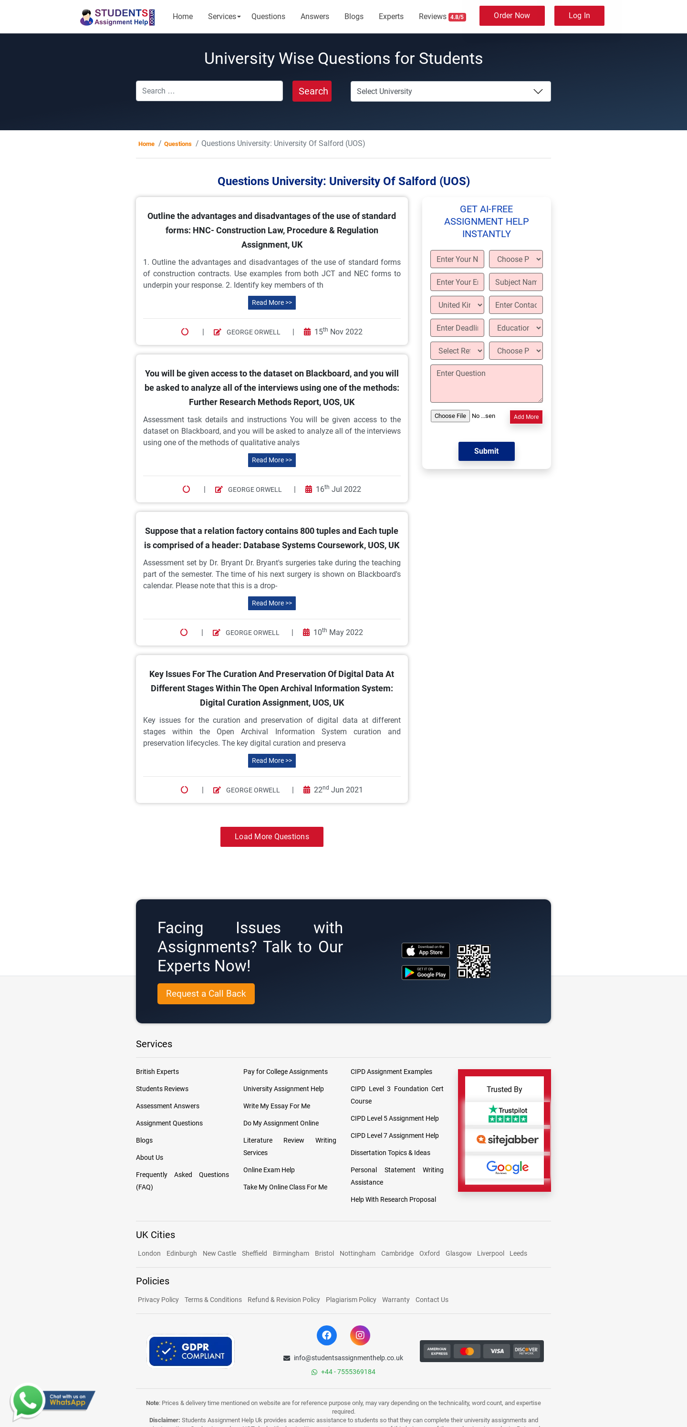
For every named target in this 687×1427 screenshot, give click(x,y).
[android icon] (426, 972)
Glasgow (459, 1253)
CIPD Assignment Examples (391, 1071)
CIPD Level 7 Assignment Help (395, 1135)
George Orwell (247, 332)
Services (222, 16)
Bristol (324, 1253)
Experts (391, 16)
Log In (580, 15)
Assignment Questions (169, 1123)
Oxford (429, 1253)
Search (313, 91)
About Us (149, 1157)
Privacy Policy (158, 1299)
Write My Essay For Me (276, 1106)
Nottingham (357, 1253)
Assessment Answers (167, 1106)
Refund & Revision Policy (284, 1299)
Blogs (354, 16)
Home (183, 16)
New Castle (219, 1253)
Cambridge (397, 1253)
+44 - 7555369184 (343, 1371)
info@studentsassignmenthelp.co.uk (343, 1358)
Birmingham (291, 1253)
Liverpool (491, 1253)
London (149, 1253)
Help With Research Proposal (393, 1199)
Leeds (518, 1253)
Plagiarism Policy (351, 1299)
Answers (315, 16)
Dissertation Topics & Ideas (390, 1152)
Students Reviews (162, 1089)
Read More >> (272, 302)
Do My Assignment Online (281, 1123)
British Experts (157, 1071)
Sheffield (254, 1253)
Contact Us (432, 1299)
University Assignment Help (283, 1089)
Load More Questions (272, 836)
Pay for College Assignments (285, 1071)
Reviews (443, 16)
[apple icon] (426, 950)
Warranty (396, 1299)
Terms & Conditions (213, 1299)
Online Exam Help (269, 1170)
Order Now (512, 15)
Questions (268, 16)
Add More (526, 417)
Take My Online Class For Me (285, 1187)
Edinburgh (182, 1253)
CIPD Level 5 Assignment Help (395, 1118)
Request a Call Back (206, 993)
